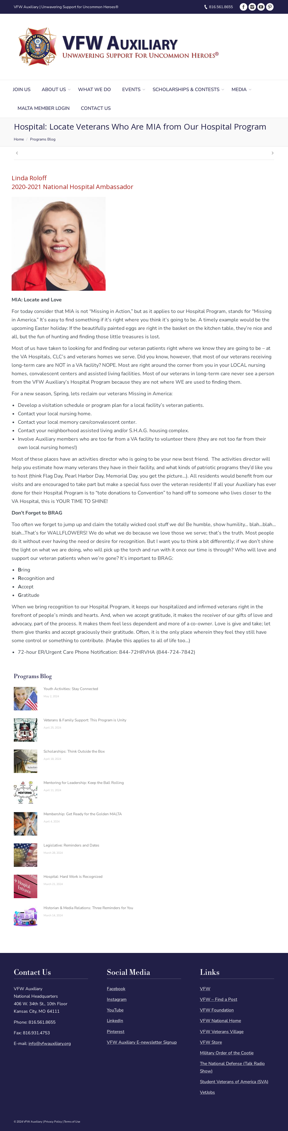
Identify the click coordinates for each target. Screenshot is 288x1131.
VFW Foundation (217, 1010)
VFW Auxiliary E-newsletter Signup (142, 1042)
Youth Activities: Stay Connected (71, 688)
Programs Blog (42, 139)
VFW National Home (220, 1021)
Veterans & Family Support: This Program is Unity (85, 720)
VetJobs (207, 1092)
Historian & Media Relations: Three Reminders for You (88, 907)
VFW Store (211, 1042)
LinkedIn (115, 1021)
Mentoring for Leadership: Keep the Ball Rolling (84, 782)
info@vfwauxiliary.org (50, 1044)
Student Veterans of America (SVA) (234, 1082)
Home (19, 139)
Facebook (116, 989)
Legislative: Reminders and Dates (71, 845)
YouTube (115, 1010)
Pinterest (115, 1032)
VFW (205, 989)
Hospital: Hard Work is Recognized (73, 876)
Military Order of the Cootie (227, 1053)
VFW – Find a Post (218, 999)
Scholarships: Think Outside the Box (74, 751)
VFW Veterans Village (221, 1032)
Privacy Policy (53, 1121)
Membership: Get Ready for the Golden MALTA (83, 813)
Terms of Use (72, 1121)
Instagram (117, 999)
